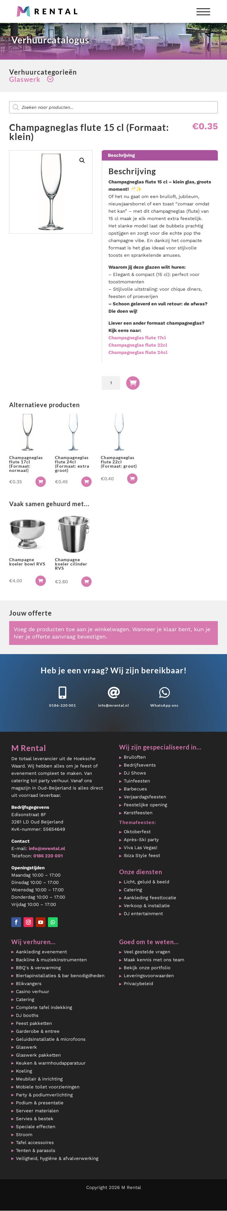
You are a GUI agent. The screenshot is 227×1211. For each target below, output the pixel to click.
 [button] (40, 481)
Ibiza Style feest (142, 855)
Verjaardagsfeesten (145, 797)
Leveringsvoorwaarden (149, 975)
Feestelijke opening (145, 805)
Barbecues (135, 789)
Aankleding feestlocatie (150, 897)
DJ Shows (135, 773)
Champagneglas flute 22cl (137, 345)
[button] (82, 160)
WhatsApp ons (164, 705)
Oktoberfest (137, 831)
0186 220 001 (48, 856)
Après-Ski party (141, 839)
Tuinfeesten (137, 781)
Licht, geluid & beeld (146, 882)
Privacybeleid (138, 983)
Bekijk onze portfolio (147, 967)
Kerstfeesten (138, 812)
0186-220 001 (62, 705)
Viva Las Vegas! (140, 847)
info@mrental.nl (113, 705)
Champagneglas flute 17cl (137, 337)
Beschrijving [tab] (121, 155)
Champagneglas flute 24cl (137, 352)
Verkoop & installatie (147, 905)
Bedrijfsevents (140, 765)
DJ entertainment (143, 913)
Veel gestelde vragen (147, 952)
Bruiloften (135, 757)
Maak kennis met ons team (154, 960)
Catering (133, 890)
